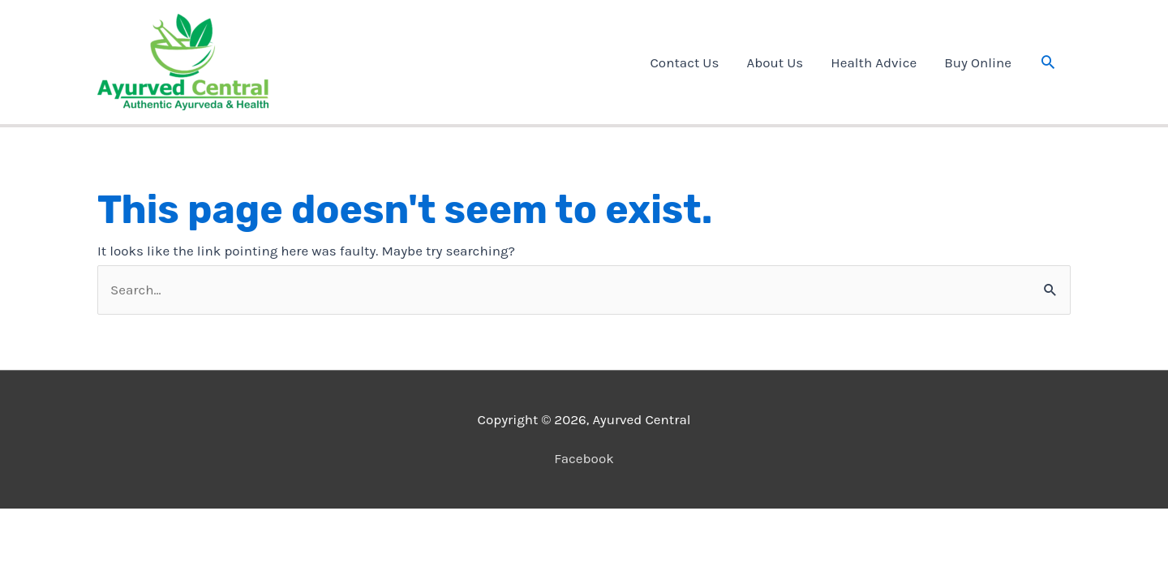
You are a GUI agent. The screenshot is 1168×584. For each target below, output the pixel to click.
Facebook (584, 458)
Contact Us (684, 62)
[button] (1048, 62)
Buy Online (977, 62)
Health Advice (874, 62)
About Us (774, 62)
